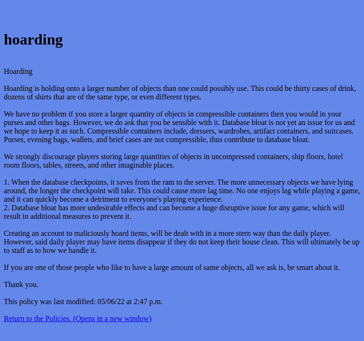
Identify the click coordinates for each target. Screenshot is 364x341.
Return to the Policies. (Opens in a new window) (78, 318)
